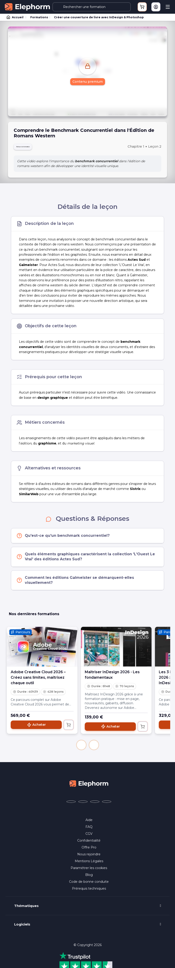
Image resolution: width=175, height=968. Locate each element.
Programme (88, 962)
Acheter (36, 727)
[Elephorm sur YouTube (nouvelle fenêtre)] (94, 804)
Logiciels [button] (22, 927)
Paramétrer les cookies (89, 871)
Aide (89, 823)
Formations (39, 17)
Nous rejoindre (88, 857)
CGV (89, 836)
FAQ (89, 829)
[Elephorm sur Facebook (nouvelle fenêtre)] (71, 804)
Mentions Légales (89, 864)
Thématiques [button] (26, 909)
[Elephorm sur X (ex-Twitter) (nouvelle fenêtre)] (83, 804)
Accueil (15, 17)
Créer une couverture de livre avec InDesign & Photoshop (99, 17)
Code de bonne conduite (89, 884)
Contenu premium (87, 82)
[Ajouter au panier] (69, 728)
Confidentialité (88, 843)
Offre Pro (89, 850)
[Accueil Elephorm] (88, 786)
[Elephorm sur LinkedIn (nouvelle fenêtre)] (106, 804)
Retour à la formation (33, 148)
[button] (81, 747)
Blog (89, 877)
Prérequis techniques (89, 891)
